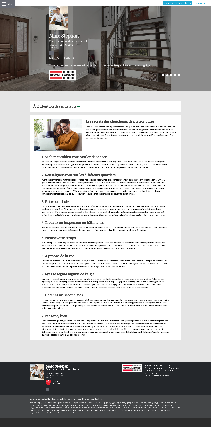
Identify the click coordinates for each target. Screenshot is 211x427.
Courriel (53, 47)
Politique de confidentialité (54, 399)
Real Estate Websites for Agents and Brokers (64, 413)
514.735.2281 (66, 44)
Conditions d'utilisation (95, 399)
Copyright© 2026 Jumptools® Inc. (40, 413)
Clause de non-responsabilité (75, 399)
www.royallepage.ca (37, 399)
